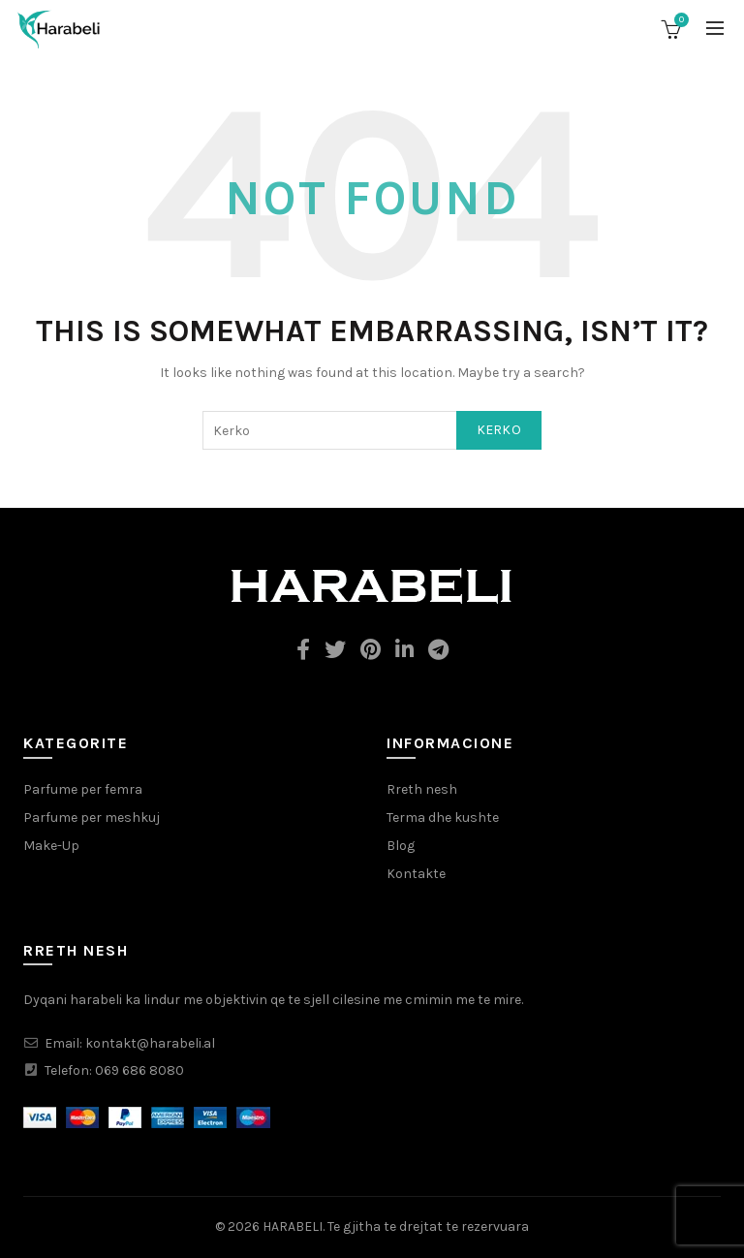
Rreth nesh (422, 789)
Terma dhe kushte (443, 817)
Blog (401, 845)
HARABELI (293, 1226)
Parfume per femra (82, 789)
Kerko (499, 430)
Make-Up (51, 845)
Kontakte (416, 873)
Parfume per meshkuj (91, 817)
